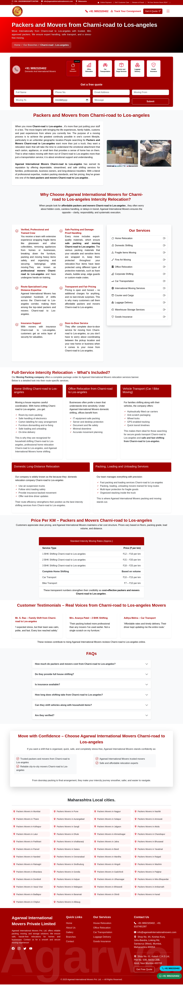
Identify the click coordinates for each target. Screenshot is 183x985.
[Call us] (43, 68)
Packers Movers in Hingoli (107, 864)
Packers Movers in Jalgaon (107, 826)
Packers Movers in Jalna (106, 842)
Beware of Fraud (138, 2)
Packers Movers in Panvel (26, 849)
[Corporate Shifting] (139, 274)
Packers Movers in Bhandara (27, 872)
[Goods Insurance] (139, 317)
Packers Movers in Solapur (107, 819)
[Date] (71, 100)
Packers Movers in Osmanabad (69, 857)
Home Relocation (73, 70)
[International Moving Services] (139, 288)
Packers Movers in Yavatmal (149, 849)
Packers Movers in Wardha (107, 857)
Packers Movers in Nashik (148, 811)
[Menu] (168, 11)
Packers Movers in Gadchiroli (108, 872)
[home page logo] (17, 11)
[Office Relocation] (139, 267)
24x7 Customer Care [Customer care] (122, 2)
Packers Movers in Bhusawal (149, 842)
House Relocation (102, 923)
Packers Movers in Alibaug (67, 902)
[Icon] (73, 65)
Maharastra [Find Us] (82, 1)
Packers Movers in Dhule (66, 834)
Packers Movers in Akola (147, 826)
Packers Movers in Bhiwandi (108, 887)
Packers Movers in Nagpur (107, 811)
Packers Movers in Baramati (68, 895)
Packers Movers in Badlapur (27, 895)
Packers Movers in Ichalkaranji (69, 842)
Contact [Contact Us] (70, 942)
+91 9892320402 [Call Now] (97, 11)
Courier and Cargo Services (121, 70)
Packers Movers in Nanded (26, 857)
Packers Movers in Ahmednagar (110, 834)
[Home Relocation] (139, 239)
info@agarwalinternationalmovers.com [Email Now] (152, 933)
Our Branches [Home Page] (30, 45)
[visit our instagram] (19, 949)
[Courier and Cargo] (139, 296)
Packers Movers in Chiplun (26, 902)
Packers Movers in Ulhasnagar (109, 879)
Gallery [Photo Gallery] (69, 933)
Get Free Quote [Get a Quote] (144, 970)
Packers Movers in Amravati (149, 819)
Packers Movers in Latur (25, 834)
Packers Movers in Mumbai (26, 811)
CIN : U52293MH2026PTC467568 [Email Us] (26, 1)
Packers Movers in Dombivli (27, 879)
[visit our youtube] (31, 949)
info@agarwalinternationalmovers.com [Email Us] (58, 1)
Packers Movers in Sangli (66, 826)
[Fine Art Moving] (139, 260)
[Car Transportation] (139, 281)
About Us (70, 928)
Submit (150, 101)
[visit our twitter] (25, 949)
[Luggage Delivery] (139, 303)
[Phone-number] (16, 70)
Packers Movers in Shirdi (106, 895)
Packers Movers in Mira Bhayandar (152, 879)
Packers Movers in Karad (147, 895)
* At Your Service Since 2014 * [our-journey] (157, 2)
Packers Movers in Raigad (148, 857)
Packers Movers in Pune (66, 811)
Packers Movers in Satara (67, 849)
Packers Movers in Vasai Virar (28, 887)
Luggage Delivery (138, 70)
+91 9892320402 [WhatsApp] (169, 975)
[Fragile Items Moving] (139, 253)
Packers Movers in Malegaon (68, 887)
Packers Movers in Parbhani (27, 842)
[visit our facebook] (13, 949)
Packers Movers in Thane (26, 819)
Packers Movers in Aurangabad (69, 819)
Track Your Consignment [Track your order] (126, 11)
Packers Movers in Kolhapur (27, 826)
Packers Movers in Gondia (67, 872)
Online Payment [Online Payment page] (106, 2)
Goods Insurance (153, 70)
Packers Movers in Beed (106, 849)
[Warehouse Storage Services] (139, 310)
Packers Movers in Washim (148, 864)
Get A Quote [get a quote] (153, 11)
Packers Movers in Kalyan (67, 879)
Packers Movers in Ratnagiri (27, 864)
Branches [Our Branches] (71, 937)
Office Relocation (89, 70)
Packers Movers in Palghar (148, 872)
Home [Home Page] (17, 45)
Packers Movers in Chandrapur (150, 834)
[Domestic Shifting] (139, 246)
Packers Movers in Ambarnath (149, 887)
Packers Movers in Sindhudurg (69, 864)
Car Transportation (105, 70)
